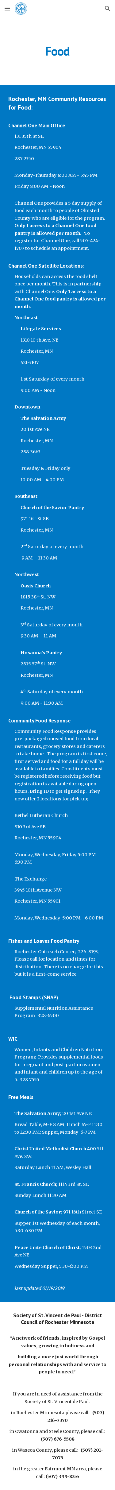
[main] (57, 51)
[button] (7, 8)
